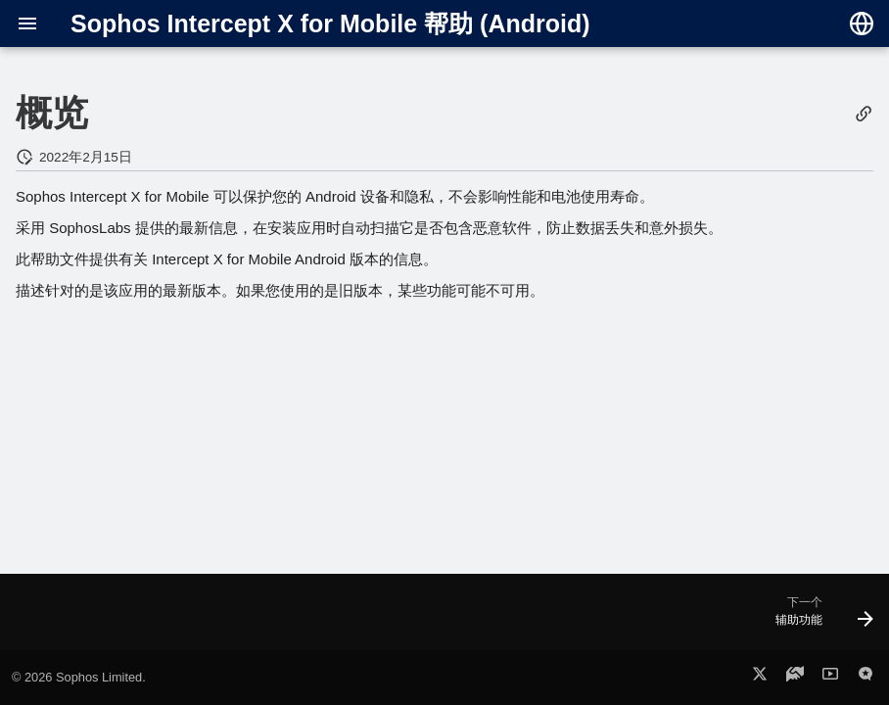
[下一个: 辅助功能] (818, 617)
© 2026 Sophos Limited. (79, 677)
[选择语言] (861, 23)
